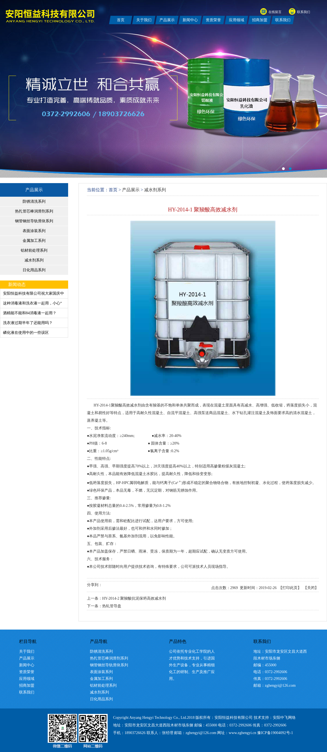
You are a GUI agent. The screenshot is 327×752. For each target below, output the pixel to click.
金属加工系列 (34, 241)
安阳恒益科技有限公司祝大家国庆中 (33, 293)
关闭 (311, 588)
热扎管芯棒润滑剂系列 (34, 211)
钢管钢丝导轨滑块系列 (34, 221)
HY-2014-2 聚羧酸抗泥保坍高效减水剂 (134, 598)
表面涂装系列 (34, 231)
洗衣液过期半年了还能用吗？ (28, 323)
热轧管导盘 (111, 606)
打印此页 (290, 588)
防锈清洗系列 (34, 201)
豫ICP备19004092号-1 (275, 733)
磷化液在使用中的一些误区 (26, 333)
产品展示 (34, 189)
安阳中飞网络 (284, 718)
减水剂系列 (34, 260)
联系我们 (303, 12)
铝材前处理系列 (34, 250)
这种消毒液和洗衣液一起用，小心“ (32, 303)
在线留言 (274, 12)
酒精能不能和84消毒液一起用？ (29, 313)
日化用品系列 (34, 270)
